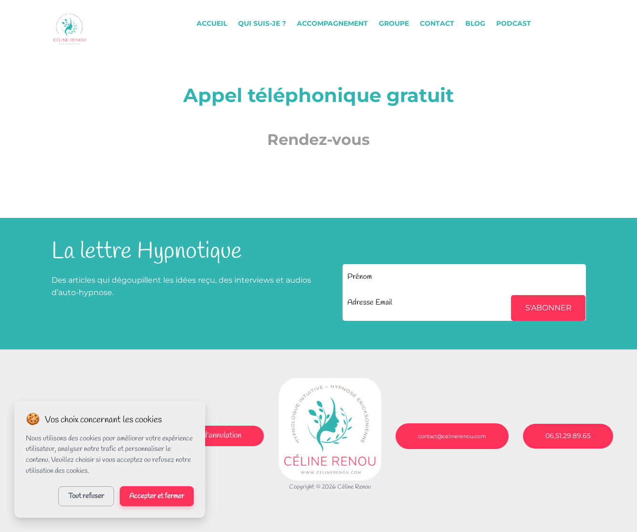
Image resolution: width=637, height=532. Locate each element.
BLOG (475, 23)
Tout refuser (86, 496)
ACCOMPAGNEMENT (332, 23)
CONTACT (437, 23)
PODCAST (513, 23)
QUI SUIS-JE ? (262, 23)
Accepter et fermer (156, 496)
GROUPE (394, 23)
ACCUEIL (212, 23)
